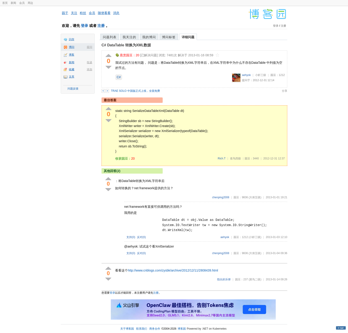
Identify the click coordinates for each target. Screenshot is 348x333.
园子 (65, 13)
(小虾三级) (255, 237)
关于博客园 (127, 328)
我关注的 (129, 37)
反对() (141, 237)
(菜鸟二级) (255, 279)
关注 (74, 13)
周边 (30, 3)
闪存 (71, 39)
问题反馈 (73, 88)
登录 (84, 26)
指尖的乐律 (224, 279)
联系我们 (141, 328)
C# (119, 77)
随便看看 (104, 13)
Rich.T (221, 158)
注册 (101, 26)
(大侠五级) (255, 197)
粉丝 (83, 13)
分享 (284, 90)
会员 (22, 3)
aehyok (246, 75)
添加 (89, 69)
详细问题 (188, 37)
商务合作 (154, 328)
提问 (89, 47)
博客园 (182, 328)
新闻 (13, 3)
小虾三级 (260, 75)
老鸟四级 (235, 158)
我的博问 (149, 37)
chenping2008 (220, 197)
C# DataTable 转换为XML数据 (126, 45)
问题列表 (109, 37)
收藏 (71, 69)
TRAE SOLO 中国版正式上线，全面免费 (135, 90)
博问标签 (169, 37)
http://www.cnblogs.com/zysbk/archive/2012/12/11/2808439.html (173, 270)
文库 (71, 76)
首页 (5, 3)
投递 (89, 62)
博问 (71, 47)
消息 (116, 13)
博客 (71, 54)
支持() (130, 237)
